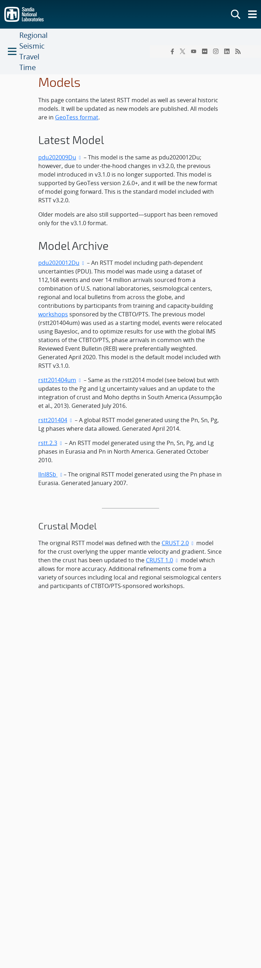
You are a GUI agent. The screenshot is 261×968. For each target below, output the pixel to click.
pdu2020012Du (58, 263)
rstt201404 (52, 420)
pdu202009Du (57, 157)
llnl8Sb (48, 474)
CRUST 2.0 (178, 543)
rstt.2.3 (47, 443)
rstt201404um (57, 380)
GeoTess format (76, 117)
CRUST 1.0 (162, 560)
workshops (53, 314)
